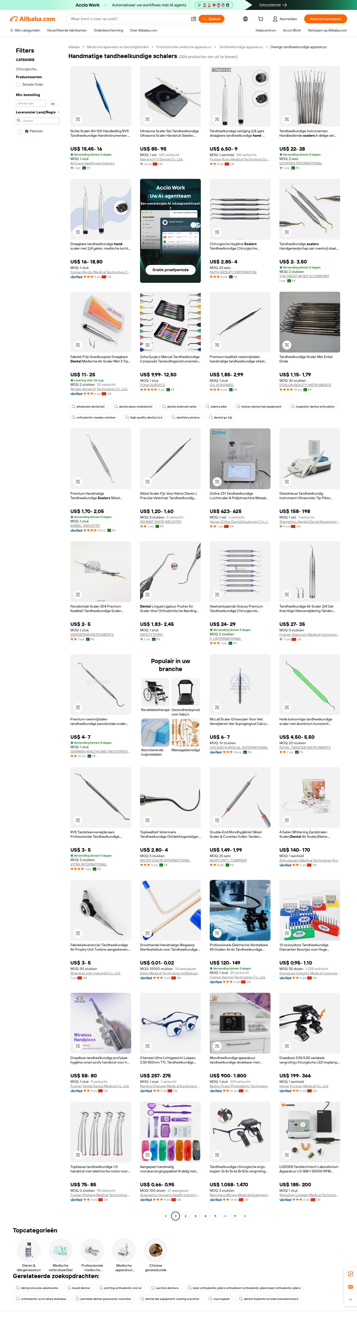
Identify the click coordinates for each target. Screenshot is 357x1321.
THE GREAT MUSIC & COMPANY (304, 276)
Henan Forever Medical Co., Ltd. (303, 1086)
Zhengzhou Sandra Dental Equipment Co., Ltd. (309, 522)
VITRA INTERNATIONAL (88, 864)
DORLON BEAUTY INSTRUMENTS (305, 385)
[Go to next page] (244, 1216)
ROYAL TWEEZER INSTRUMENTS (304, 747)
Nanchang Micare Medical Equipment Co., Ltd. (240, 1195)
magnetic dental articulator (313, 407)
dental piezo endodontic (133, 407)
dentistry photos (186, 417)
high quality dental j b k (143, 417)
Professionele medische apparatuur (183, 47)
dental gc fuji (220, 417)
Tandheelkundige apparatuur (241, 47)
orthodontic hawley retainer (94, 417)
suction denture (164, 1288)
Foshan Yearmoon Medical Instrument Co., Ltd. (309, 635)
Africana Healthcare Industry (92, 163)
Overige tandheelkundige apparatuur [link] (298, 47)
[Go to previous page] (165, 1216)
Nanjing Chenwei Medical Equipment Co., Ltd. (170, 1086)
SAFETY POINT (151, 635)
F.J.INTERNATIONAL (225, 639)
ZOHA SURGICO (152, 385)
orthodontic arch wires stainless (41, 1299)
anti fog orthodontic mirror (120, 1288)
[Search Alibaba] (129, 19)
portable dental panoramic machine (103, 1299)
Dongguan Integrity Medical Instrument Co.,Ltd (309, 973)
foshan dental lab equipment (259, 407)
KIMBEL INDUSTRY (85, 526)
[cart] (261, 20)
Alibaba (74, 47)
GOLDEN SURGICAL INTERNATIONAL (239, 747)
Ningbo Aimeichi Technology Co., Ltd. (99, 389)
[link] (350, 1273)
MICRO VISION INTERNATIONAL (165, 860)
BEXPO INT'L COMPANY (228, 860)
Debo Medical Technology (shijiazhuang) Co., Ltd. (170, 973)
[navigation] (37, 632)
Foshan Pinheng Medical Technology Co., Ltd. (100, 1195)
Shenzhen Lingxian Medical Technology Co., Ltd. (309, 1195)
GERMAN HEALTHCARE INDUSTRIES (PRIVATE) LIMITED (100, 751)
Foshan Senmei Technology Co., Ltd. (238, 977)
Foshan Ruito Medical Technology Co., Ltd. (240, 159)
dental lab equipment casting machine (169, 1299)
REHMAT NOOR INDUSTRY (160, 522)
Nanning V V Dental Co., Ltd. (161, 159)
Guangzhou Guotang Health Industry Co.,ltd (170, 1195)
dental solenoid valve (179, 407)
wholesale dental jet (88, 407)
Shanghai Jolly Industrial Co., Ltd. (95, 973)
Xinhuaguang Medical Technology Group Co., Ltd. (309, 860)
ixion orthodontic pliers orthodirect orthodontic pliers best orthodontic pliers (244, 1288)
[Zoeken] (211, 19)
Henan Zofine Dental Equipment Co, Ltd (240, 522)
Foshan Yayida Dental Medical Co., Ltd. (99, 1086)
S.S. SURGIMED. (222, 385)
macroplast (219, 1299)
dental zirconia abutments (37, 1288)
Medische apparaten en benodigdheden (118, 47)
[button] (194, 19)
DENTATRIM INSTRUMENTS (92, 635)
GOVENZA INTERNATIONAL (300, 163)
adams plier (216, 407)
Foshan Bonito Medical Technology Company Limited (100, 272)
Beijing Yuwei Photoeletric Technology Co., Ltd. (240, 1086)
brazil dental (78, 1288)
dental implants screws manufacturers (268, 1299)
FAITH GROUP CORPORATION (233, 272)
